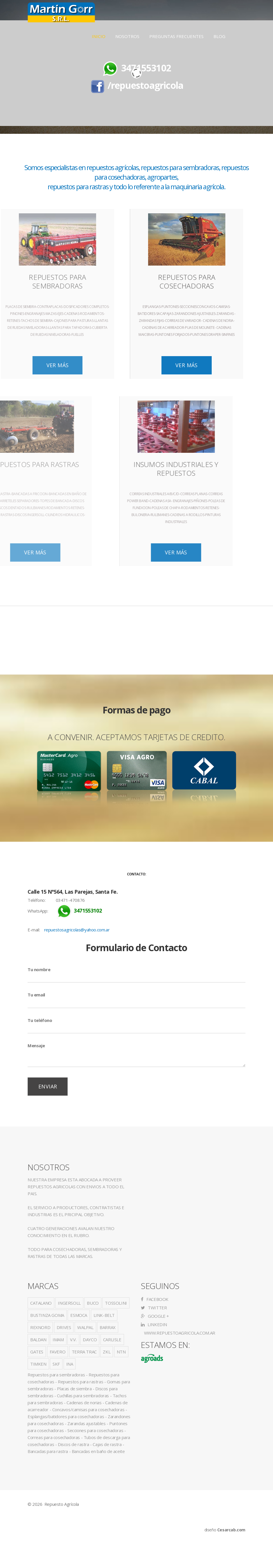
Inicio (98, 36)
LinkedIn (154, 1324)
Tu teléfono (40, 1020)
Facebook (154, 1299)
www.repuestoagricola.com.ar (179, 1333)
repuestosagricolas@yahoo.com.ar (77, 930)
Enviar (47, 1086)
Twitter (154, 1307)
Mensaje (36, 1045)
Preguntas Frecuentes (176, 36)
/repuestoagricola (145, 85)
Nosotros (127, 36)
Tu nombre (39, 969)
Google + (155, 1316)
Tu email (36, 995)
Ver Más (91, 365)
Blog (219, 36)
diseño (224, 1530)
